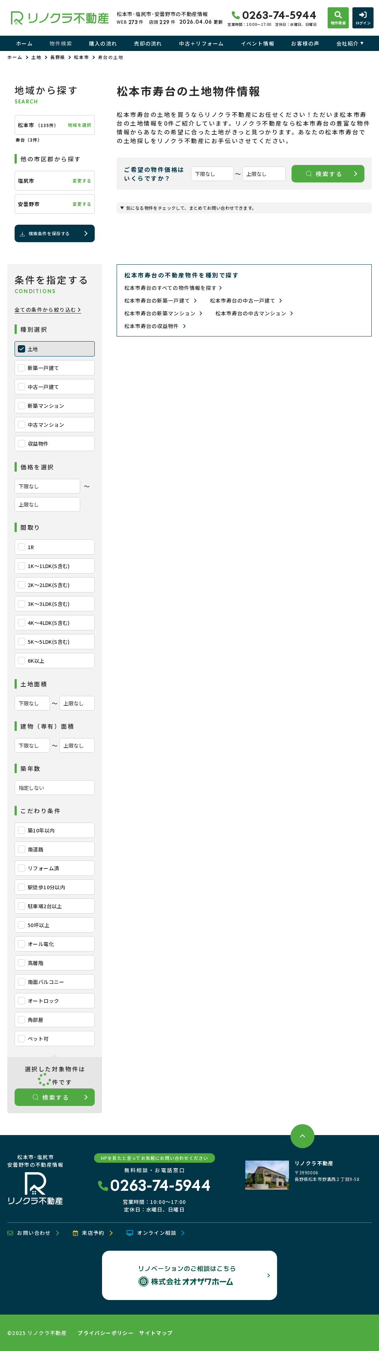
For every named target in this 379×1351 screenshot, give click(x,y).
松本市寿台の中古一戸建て (246, 300)
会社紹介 (347, 43)
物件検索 (61, 43)
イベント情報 (257, 43)
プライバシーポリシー (106, 1332)
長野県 (58, 57)
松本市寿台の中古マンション (254, 313)
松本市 (81, 57)
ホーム (24, 43)
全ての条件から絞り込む (48, 310)
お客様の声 (305, 43)
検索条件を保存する (44, 233)
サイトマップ (156, 1332)
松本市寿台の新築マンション (163, 313)
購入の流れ (103, 43)
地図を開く (347, 1187)
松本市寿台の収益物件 (155, 326)
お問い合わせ (29, 1233)
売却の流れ (148, 43)
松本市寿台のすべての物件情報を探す (173, 288)
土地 (36, 57)
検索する (51, 1097)
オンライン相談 (151, 1233)
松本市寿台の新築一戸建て (160, 300)
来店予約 (89, 1233)
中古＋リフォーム (201, 43)
